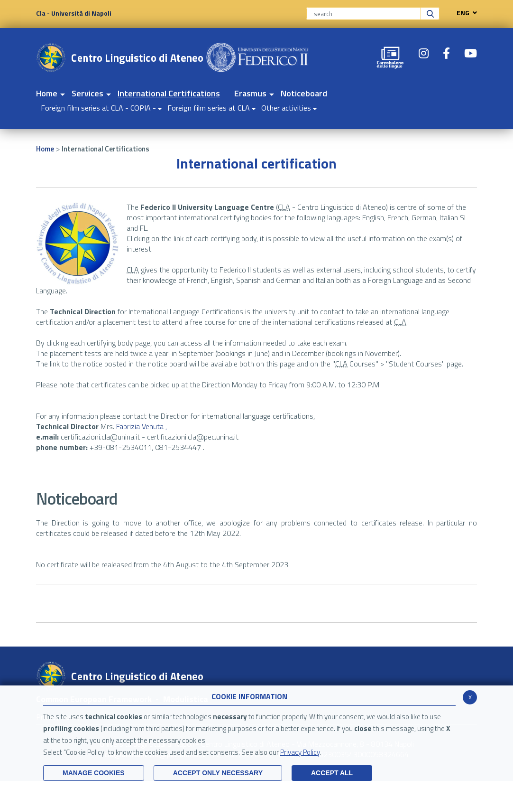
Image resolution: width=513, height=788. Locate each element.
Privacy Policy (300, 752)
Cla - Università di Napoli (73, 13)
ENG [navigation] (464, 13)
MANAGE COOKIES (94, 773)
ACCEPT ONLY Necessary (218, 773)
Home (45, 148)
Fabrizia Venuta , (141, 426)
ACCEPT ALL (332, 773)
